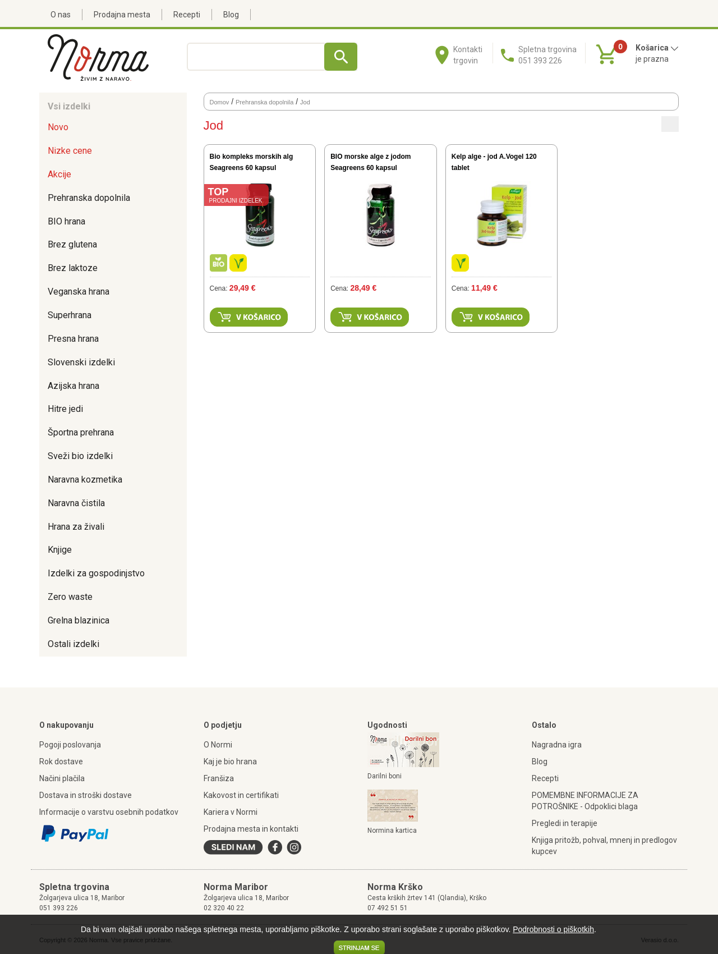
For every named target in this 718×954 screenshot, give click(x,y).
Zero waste (70, 596)
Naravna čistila (76, 503)
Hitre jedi (65, 408)
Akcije (59, 174)
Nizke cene (70, 150)
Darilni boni (384, 776)
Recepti (186, 14)
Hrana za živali (76, 526)
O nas (60, 14)
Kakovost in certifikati (241, 795)
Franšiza (219, 778)
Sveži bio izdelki (80, 456)
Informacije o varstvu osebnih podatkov (108, 812)
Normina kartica (392, 830)
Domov (219, 102)
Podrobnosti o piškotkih (553, 929)
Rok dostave (61, 761)
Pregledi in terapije (564, 823)
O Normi (218, 744)
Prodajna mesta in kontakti (251, 828)
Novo (58, 127)
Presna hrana (73, 338)
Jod (305, 102)
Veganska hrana (78, 291)
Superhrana (69, 315)
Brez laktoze (73, 268)
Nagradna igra (557, 744)
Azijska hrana (73, 385)
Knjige (60, 549)
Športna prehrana (81, 432)
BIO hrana (66, 221)
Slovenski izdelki (81, 362)
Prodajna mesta (122, 14)
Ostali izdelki (73, 644)
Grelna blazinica (78, 620)
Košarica (657, 47)
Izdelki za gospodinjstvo (96, 573)
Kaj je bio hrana (230, 761)
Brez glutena (72, 244)
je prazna (652, 58)
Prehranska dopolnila (89, 197)
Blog (231, 14)
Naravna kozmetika (85, 479)
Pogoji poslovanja (70, 744)
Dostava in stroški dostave (85, 795)
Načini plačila (62, 778)
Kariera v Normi (230, 812)
